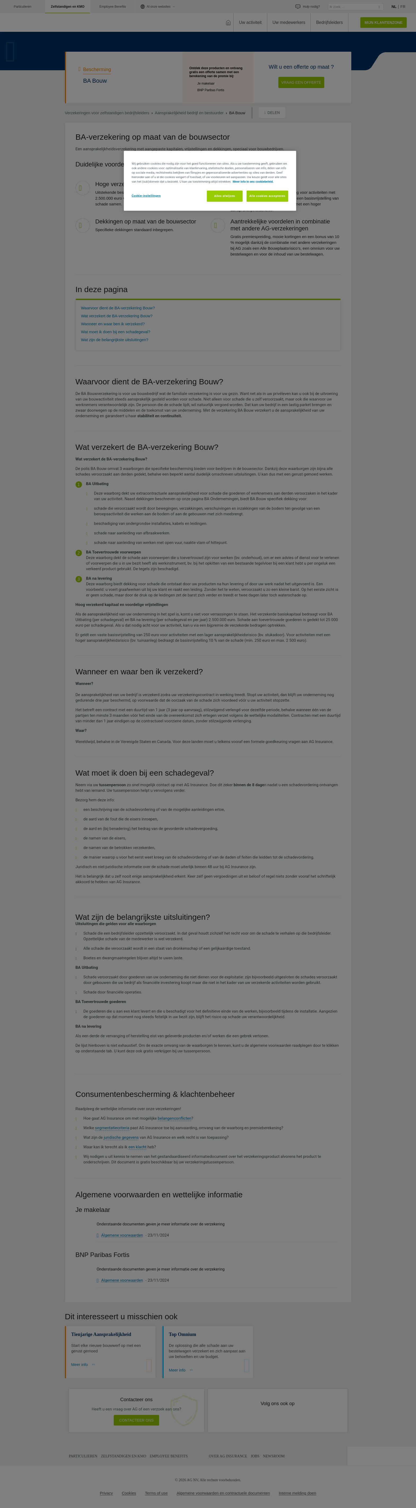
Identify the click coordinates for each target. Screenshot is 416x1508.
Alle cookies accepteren (267, 196)
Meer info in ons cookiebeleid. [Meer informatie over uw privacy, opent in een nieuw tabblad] (253, 181)
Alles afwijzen (224, 196)
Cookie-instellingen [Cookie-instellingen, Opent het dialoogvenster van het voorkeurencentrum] (146, 195)
